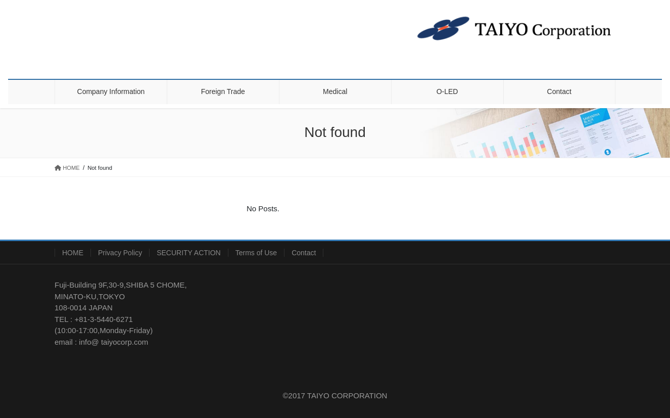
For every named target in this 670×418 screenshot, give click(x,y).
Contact (304, 253)
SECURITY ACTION (189, 253)
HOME (72, 253)
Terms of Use (256, 253)
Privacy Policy (120, 253)
